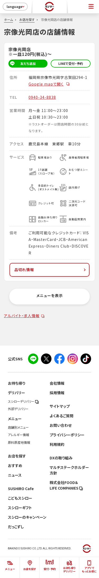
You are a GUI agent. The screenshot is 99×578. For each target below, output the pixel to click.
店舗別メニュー (18, 427)
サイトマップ (60, 406)
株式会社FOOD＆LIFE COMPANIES (66, 485)
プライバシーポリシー (67, 434)
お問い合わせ (61, 425)
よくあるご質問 (61, 415)
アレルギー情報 (18, 434)
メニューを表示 (49, 295)
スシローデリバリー (23, 401)
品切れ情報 (50, 269)
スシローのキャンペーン (27, 517)
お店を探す (27, 19)
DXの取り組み (61, 457)
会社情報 (57, 383)
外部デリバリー (18, 408)
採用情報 (57, 392)
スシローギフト (20, 507)
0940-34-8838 (42, 97)
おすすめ (15, 465)
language (16, 6)
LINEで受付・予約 (70, 63)
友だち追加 (22, 64)
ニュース (15, 475)
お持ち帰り (16, 383)
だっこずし (16, 526)
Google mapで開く (49, 84)
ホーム (8, 19)
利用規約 (57, 444)
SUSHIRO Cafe (21, 488)
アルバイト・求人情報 (22, 315)
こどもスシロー (20, 498)
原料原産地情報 (19, 442)
